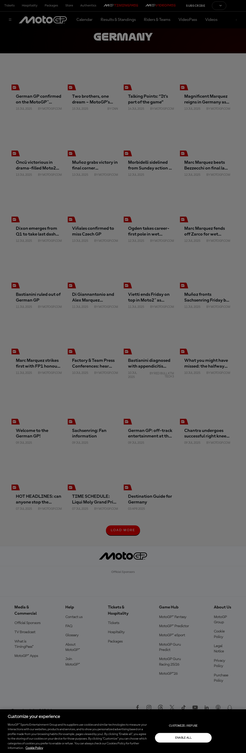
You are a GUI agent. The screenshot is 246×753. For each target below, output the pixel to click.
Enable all (183, 737)
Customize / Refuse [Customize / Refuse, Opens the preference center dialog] (183, 725)
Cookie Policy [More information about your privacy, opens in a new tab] (34, 748)
